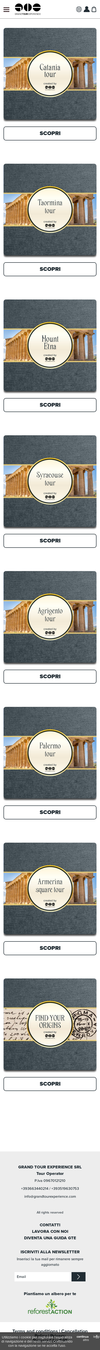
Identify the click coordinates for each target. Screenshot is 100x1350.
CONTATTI (50, 1224)
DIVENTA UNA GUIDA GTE (50, 1237)
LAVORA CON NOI (50, 1231)
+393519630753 (65, 1188)
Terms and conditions (35, 1331)
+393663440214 (34, 1188)
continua (83, 1337)
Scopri (50, 133)
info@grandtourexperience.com (50, 1196)
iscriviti (78, 1276)
